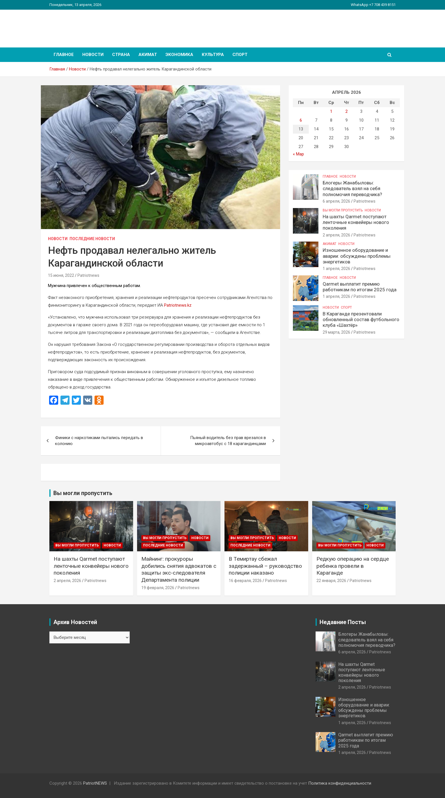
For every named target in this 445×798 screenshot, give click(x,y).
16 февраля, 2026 (245, 580)
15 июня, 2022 (61, 275)
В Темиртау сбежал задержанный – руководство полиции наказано (265, 566)
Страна (121, 54)
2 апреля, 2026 (336, 235)
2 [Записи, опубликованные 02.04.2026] (346, 111)
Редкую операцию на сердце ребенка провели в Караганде (352, 566)
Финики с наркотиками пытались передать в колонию (99, 440)
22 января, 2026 (331, 580)
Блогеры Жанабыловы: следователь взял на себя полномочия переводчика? (352, 188)
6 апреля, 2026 (336, 201)
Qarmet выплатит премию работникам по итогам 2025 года (359, 286)
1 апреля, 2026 (336, 268)
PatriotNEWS (82, 25)
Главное (64, 54)
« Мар (298, 154)
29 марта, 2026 (336, 332)
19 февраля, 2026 (157, 587)
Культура (213, 54)
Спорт (239, 54)
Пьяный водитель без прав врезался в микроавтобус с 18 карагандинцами (228, 440)
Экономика (179, 54)
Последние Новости (92, 238)
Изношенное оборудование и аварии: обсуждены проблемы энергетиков (357, 256)
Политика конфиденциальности (339, 783)
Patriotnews (88, 275)
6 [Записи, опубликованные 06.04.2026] (301, 120)
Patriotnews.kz (178, 305)
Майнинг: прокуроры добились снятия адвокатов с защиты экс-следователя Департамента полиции (178, 569)
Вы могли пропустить (343, 210)
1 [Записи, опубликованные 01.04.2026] (331, 111)
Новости (93, 54)
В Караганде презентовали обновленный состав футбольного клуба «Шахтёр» (361, 319)
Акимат (147, 54)
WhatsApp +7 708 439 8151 (373, 5)
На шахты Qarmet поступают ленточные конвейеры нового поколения (356, 222)
